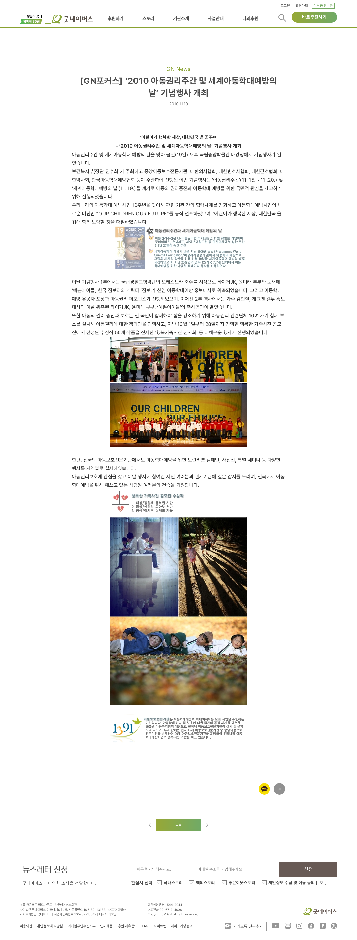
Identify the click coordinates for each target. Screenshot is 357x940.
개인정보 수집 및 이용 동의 (297, 882)
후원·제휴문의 (127, 926)
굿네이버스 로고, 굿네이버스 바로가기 (69, 19)
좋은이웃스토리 (242, 882)
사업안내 (216, 18)
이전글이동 (149, 825)
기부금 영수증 (323, 6)
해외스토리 (205, 882)
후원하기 (115, 18)
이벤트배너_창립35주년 (31, 19)
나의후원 (250, 18)
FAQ (145, 926)
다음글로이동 (207, 825)
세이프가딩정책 (181, 926)
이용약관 (26, 926)
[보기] (321, 882)
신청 (308, 869)
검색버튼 (282, 18)
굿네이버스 (317, 911)
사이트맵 (160, 926)
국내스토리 (173, 882)
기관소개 (181, 18)
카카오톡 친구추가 (244, 926)
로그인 (285, 6)
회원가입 (302, 6)
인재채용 (106, 926)
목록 (178, 824)
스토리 (148, 18)
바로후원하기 (314, 17)
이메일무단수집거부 (81, 926)
